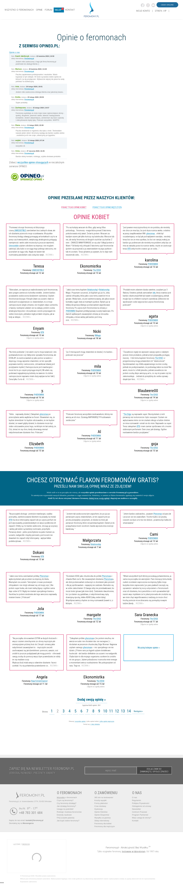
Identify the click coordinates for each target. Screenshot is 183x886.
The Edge (127, 414)
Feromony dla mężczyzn (104, 826)
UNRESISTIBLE (20, 230)
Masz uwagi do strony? (141, 818)
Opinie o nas (14, 52)
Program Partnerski (140, 815)
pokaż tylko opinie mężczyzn (107, 207)
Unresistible (14, 246)
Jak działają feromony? (66, 806)
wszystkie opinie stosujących (32, 162)
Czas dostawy (100, 806)
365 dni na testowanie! (103, 797)
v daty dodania (95, 724)
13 (123, 711)
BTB (129, 249)
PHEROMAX (153, 264)
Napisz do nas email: (26, 820)
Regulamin (136, 800)
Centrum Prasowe (139, 812)
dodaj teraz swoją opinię (99, 498)
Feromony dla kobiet (103, 823)
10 (105, 711)
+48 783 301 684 (31, 813)
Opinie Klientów (100, 812)
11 (111, 711)
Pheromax (157, 514)
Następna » (138, 711)
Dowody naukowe (64, 815)
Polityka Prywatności (140, 803)
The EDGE (97, 270)
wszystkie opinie (80, 721)
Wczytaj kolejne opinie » (149, 647)
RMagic (98, 335)
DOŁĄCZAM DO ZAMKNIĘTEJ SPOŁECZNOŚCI (154, 770)
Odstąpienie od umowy (141, 806)
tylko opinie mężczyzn (107, 721)
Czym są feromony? (65, 800)
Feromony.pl (29, 58)
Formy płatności (101, 803)
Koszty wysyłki (100, 800)
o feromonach (67, 797)
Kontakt (135, 821)
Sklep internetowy (101, 821)
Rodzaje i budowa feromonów (69, 812)
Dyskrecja (98, 809)
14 (129, 711)
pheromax (151, 233)
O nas (134, 797)
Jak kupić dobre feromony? (68, 821)
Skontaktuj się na (21, 823)
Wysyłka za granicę (102, 818)
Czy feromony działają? (66, 803)
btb (154, 293)
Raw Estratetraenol (39, 681)
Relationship (92, 290)
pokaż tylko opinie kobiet (73, 207)
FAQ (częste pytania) (65, 818)
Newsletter (136, 809)
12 (117, 711)
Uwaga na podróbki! (65, 809)
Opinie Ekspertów (101, 815)
